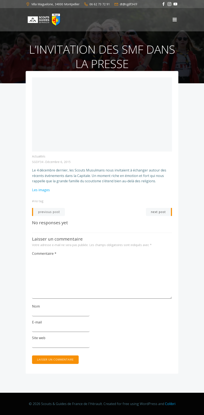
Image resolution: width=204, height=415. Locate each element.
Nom (36, 306)
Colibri (170, 403)
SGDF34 (37, 162)
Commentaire (44, 253)
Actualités (38, 156)
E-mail (37, 322)
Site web (38, 338)
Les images (41, 190)
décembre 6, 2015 (58, 162)
